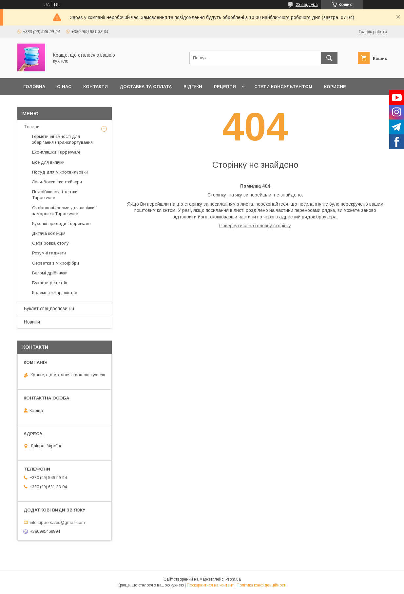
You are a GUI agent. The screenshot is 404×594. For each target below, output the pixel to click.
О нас (64, 86)
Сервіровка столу (50, 243)
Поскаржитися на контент (210, 585)
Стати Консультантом (283, 86)
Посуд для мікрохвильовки (60, 172)
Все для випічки (48, 162)
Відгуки (192, 86)
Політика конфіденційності (261, 585)
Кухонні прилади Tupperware (61, 223)
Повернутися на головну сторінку (255, 225)
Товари (32, 126)
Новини (32, 322)
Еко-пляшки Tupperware (56, 152)
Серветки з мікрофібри (55, 263)
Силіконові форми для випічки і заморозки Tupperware (64, 210)
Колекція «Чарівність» (54, 292)
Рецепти (225, 86)
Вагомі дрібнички (49, 272)
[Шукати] (329, 58)
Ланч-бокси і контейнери (57, 181)
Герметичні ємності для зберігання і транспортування (62, 139)
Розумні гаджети (49, 253)
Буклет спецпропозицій (49, 308)
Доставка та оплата (146, 86)
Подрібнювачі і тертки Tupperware (54, 194)
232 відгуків (307, 4)
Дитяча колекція (49, 233)
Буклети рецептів (49, 282)
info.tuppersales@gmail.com (57, 522)
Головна (34, 86)
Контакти (95, 86)
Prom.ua (233, 579)
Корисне (335, 86)
